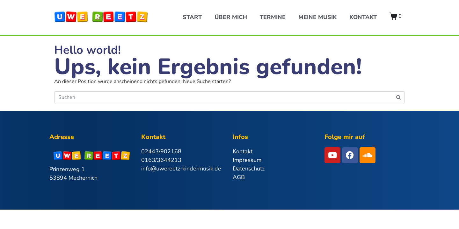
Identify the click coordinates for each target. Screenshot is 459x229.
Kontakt (363, 17)
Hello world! (87, 50)
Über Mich (231, 17)
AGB (239, 177)
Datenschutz (249, 168)
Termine (273, 17)
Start (192, 17)
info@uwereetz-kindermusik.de (181, 168)
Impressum (247, 160)
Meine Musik (317, 17)
